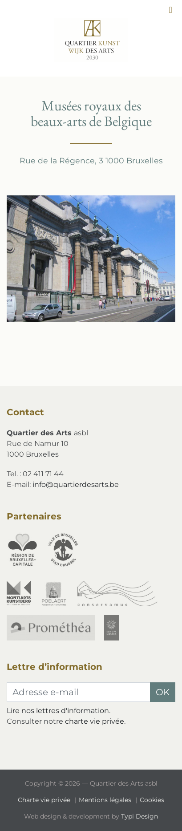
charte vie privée (94, 721)
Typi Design (139, 816)
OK (163, 692)
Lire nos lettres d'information (58, 710)
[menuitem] (45, 800)
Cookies (152, 800)
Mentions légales (106, 800)
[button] (170, 10)
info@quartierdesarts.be (75, 484)
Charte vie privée (45, 800)
